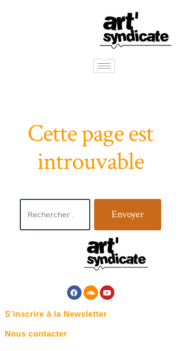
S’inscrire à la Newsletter (56, 314)
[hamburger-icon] (104, 66)
